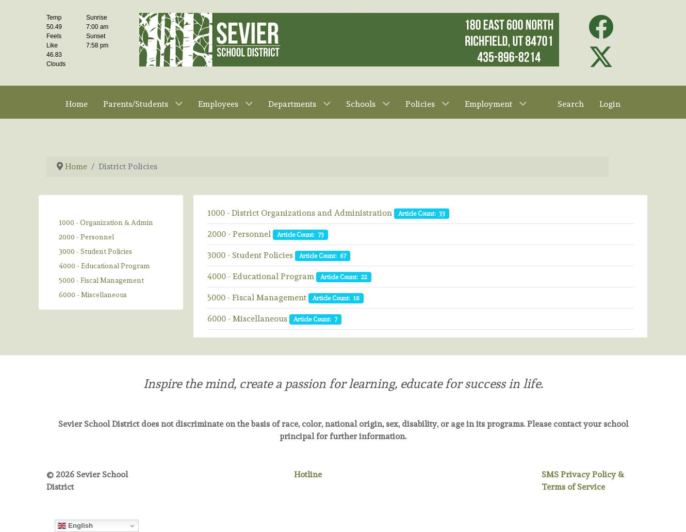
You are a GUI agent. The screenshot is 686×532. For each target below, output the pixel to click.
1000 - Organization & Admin (106, 222)
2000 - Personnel (86, 237)
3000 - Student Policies (95, 251)
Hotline (308, 474)
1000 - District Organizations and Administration (299, 213)
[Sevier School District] (349, 37)
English (75, 526)
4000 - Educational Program (104, 266)
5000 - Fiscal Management (101, 280)
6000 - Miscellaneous (93, 295)
